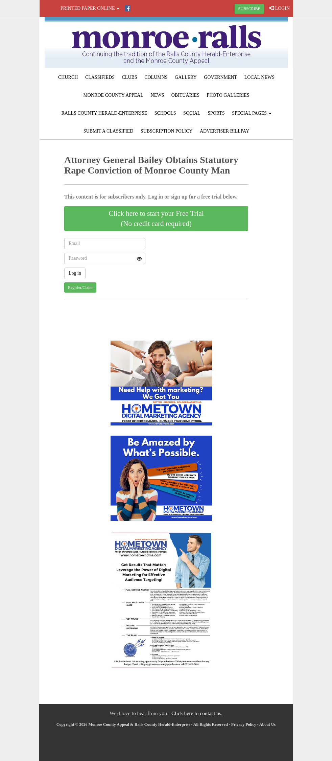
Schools (165, 113)
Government (220, 77)
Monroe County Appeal (113, 95)
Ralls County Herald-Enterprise (104, 113)
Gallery (186, 77)
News (157, 95)
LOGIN (279, 8)
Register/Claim (80, 287)
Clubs (129, 77)
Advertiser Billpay (224, 131)
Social (191, 113)
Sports (216, 113)
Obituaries (185, 95)
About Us (267, 724)
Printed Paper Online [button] (90, 8)
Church (68, 77)
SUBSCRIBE (249, 8)
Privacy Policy (243, 724)
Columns (155, 77)
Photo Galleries (228, 95)
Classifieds (100, 77)
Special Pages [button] (251, 113)
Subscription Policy (167, 131)
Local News (259, 77)
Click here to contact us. (196, 713)
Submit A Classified (109, 131)
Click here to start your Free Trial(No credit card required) (156, 218)
